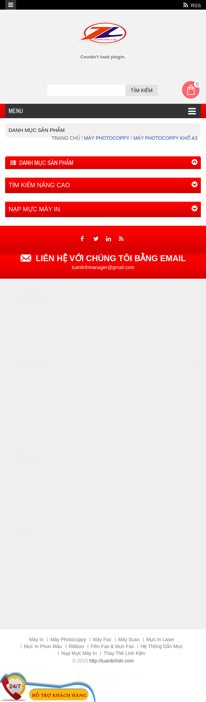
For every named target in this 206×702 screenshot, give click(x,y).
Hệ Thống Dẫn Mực (162, 646)
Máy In (36, 639)
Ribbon (76, 646)
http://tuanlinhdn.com (111, 661)
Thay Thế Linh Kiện (124, 653)
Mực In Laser (160, 639)
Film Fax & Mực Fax (112, 646)
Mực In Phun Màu (43, 646)
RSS (192, 5)
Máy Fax (102, 639)
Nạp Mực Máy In (79, 653)
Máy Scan (129, 639)
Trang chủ (66, 138)
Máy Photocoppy (68, 639)
